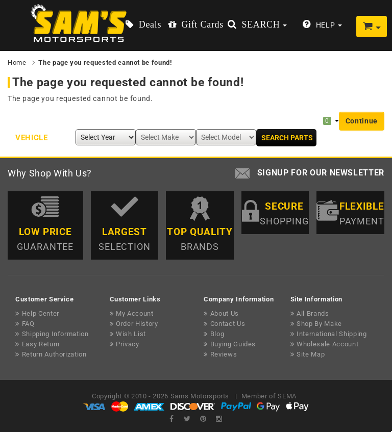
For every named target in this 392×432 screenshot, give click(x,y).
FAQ (28, 323)
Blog (217, 334)
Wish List (131, 334)
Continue (362, 121)
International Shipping (331, 334)
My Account (135, 313)
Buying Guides (233, 344)
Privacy (127, 344)
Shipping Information (55, 334)
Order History (137, 323)
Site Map (311, 354)
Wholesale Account (327, 344)
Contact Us (228, 323)
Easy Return (41, 344)
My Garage (304, 120)
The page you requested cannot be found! (105, 62)
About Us (224, 313)
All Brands (313, 313)
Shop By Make (319, 323)
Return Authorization (54, 354)
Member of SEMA (269, 396)
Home (17, 62)
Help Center (40, 313)
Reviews (223, 354)
